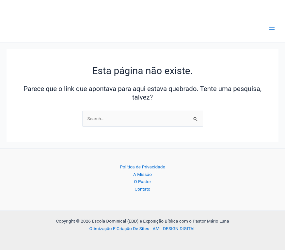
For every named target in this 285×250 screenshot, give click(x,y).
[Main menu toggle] (272, 29)
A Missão (142, 174)
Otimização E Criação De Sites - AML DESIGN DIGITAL (142, 228)
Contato (142, 189)
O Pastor (142, 181)
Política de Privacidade (142, 166)
